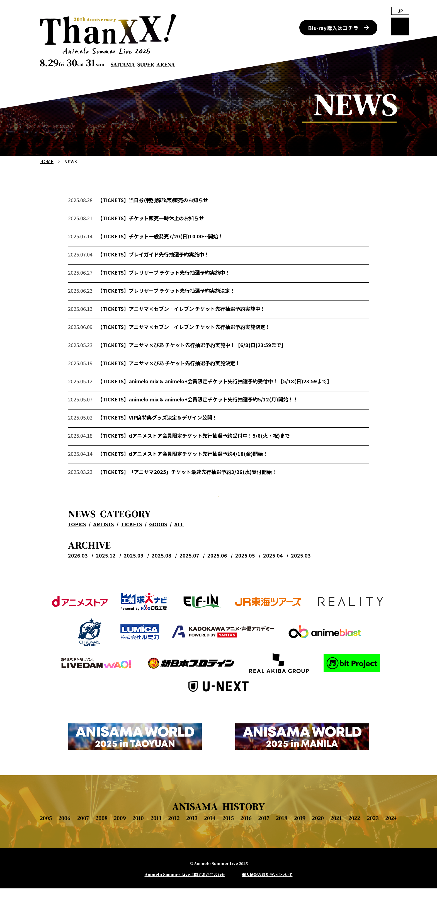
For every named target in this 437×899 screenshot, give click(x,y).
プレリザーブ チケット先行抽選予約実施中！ (179, 287)
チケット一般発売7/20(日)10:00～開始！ (176, 251)
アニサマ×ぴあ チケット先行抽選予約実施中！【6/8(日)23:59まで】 (207, 360)
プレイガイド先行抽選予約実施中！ (169, 269)
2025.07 (189, 581)
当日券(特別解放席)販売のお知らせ (168, 215)
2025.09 (134, 581)
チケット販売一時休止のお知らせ (166, 233)
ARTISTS (103, 549)
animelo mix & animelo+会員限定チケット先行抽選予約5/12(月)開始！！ (213, 414)
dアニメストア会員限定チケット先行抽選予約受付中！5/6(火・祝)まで (209, 450)
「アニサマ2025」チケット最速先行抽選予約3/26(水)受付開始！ (203, 486)
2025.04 (273, 581)
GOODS (158, 549)
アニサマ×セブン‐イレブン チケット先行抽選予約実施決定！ (199, 341)
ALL (179, 549)
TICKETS (131, 549)
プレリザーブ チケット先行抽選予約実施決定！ (182, 305)
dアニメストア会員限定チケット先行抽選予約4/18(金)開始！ (198, 468)
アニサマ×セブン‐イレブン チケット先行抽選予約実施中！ (197, 323)
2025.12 (106, 581)
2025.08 (162, 581)
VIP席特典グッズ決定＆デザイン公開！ (173, 432)
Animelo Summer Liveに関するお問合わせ (185, 885)
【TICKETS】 (113, 215)
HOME (47, 161)
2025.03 (301, 581)
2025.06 (217, 581)
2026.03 (78, 581)
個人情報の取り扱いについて (267, 885)
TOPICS (77, 549)
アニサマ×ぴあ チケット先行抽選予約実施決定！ (184, 378)
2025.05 (245, 581)
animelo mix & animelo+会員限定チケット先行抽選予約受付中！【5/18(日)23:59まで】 (230, 396)
